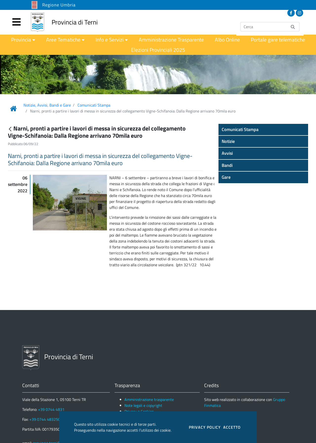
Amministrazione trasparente (149, 399)
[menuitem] (23, 40)
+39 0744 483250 (44, 419)
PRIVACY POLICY (205, 427)
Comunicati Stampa (94, 105)
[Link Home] (13, 108)
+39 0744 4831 (51, 409)
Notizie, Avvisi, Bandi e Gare (47, 105)
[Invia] (292, 26)
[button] (263, 129)
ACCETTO (232, 427)
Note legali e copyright (143, 405)
